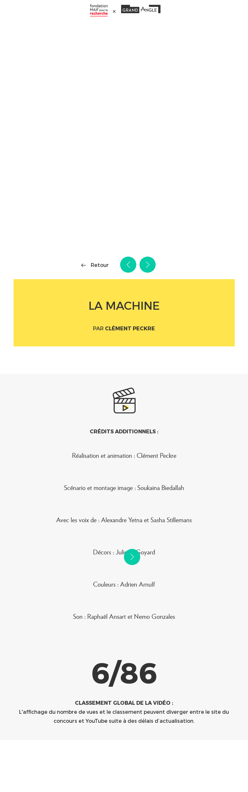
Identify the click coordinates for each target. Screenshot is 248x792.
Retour (100, 265)
